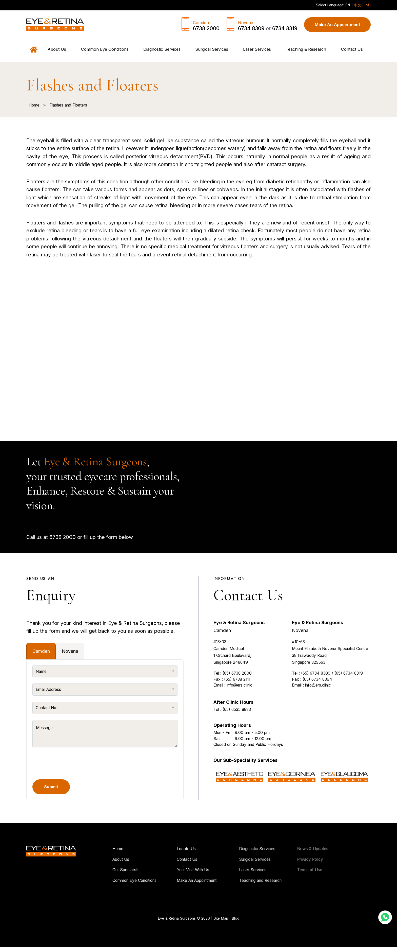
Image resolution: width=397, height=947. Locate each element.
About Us (97, 859)
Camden (222, 654)
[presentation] (70, 763)
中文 (357, 5)
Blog (235, 918)
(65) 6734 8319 (348, 696)
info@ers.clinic (239, 708)
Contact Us (352, 49)
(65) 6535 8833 (237, 733)
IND (368, 5)
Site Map (221, 918)
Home (34, 105)
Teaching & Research (306, 49)
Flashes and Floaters (68, 105)
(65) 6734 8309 (315, 696)
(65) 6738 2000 (237, 696)
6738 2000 (45, 537)
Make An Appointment (337, 24)
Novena (300, 654)
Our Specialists (102, 869)
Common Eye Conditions (111, 880)
